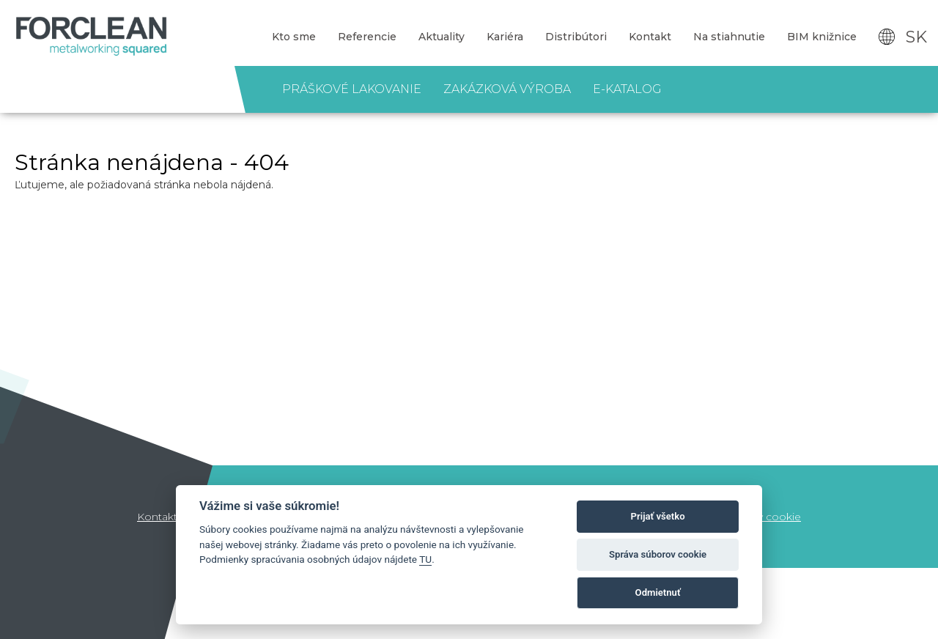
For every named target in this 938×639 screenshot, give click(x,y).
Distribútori (576, 36)
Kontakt (650, 36)
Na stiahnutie (729, 36)
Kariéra (505, 36)
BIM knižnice (822, 36)
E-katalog (627, 89)
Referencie (367, 36)
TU (425, 559)
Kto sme (294, 36)
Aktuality (441, 36)
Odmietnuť (658, 592)
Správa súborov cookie (657, 554)
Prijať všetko (658, 516)
